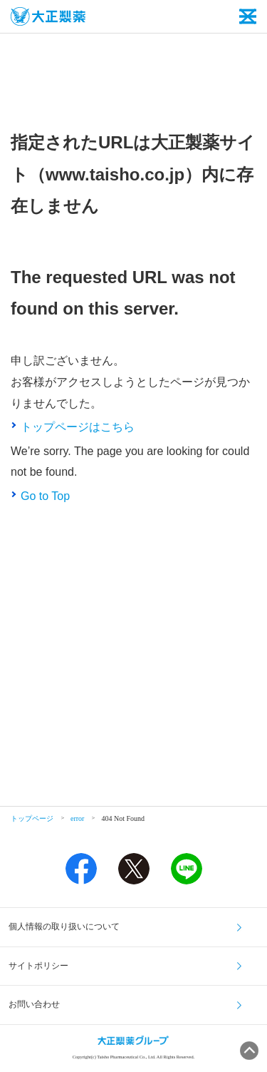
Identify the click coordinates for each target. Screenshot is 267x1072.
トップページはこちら (78, 427)
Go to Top (45, 496)
